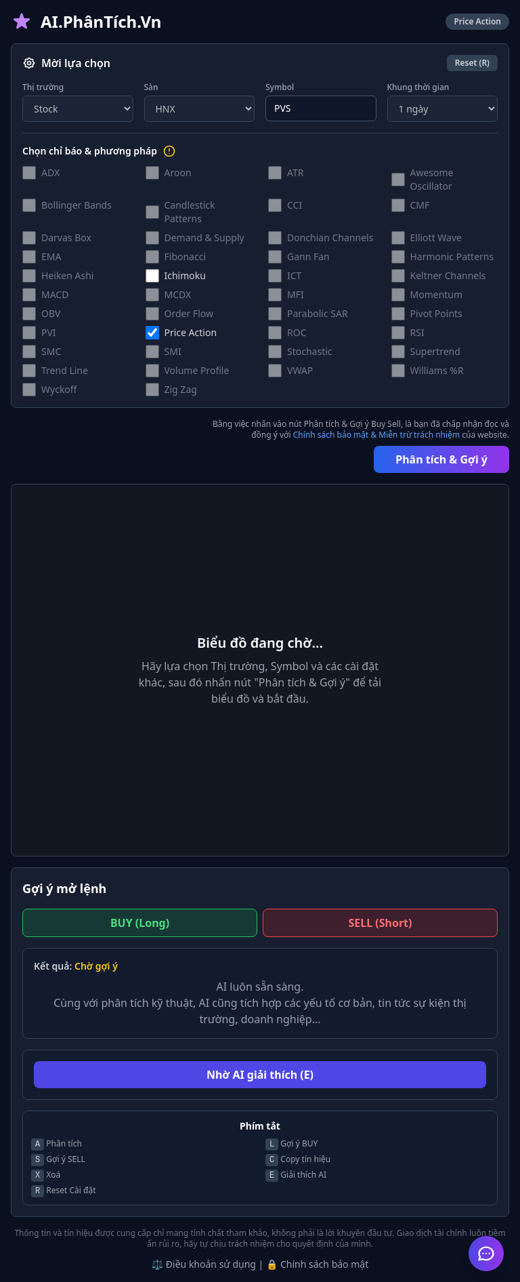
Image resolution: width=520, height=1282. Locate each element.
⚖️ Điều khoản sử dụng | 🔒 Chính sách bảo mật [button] (260, 1264)
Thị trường (43, 87)
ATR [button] (295, 172)
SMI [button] (173, 351)
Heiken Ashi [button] (67, 275)
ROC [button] (297, 332)
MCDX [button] (178, 294)
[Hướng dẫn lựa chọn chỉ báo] (169, 151)
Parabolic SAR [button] (317, 313)
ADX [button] (50, 172)
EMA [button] (51, 256)
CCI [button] (294, 205)
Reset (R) (472, 62)
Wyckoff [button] (59, 389)
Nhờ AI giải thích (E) (260, 1074)
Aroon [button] (178, 172)
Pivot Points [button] (436, 313)
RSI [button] (417, 332)
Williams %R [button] (437, 370)
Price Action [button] (191, 332)
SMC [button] (51, 351)
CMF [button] (420, 205)
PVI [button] (48, 332)
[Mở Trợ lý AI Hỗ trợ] (486, 1253)
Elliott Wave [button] (436, 237)
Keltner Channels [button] (448, 275)
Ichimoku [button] (185, 275)
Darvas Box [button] (66, 237)
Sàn (151, 87)
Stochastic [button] (309, 351)
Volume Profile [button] (197, 370)
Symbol (279, 87)
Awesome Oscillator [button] (432, 179)
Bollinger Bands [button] (76, 205)
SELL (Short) (380, 922)
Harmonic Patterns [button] (452, 256)
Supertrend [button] (435, 351)
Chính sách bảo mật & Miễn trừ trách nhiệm (376, 435)
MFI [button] (295, 294)
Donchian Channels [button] (330, 237)
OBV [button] (50, 313)
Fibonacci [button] (186, 256)
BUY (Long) (139, 922)
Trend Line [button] (64, 370)
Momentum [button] (436, 294)
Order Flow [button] (189, 313)
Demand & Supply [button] (204, 237)
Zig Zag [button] (181, 389)
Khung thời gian (418, 87)
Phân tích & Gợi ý (441, 459)
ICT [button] (294, 275)
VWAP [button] (300, 370)
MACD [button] (54, 294)
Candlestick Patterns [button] (190, 212)
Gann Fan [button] (308, 256)
